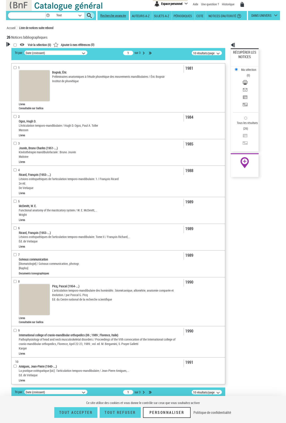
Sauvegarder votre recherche (35, 69)
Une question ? (210, 4)
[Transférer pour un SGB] (251, 83)
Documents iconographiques (30, 114)
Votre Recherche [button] (25, 51)
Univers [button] (16, 165)
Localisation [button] (19, 120)
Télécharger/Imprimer (247, 67)
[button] (48, 15)
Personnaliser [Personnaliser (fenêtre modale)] (166, 412)
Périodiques (183, 15)
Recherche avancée (113, 15)
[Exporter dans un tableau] (251, 78)
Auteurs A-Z (140, 15)
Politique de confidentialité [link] (212, 412)
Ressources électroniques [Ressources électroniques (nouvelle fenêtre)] (242, 141)
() (131, 44)
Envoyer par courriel (246, 72)
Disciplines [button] (19, 172)
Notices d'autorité (222, 15)
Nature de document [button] (25, 93)
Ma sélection (241, 59)
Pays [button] (14, 179)
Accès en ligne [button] (21, 85)
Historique (228, 4)
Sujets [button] (15, 150)
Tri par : (76, 53)
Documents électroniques (28, 107)
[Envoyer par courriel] (251, 72)
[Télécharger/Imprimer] (251, 67)
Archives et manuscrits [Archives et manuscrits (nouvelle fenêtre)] (240, 137)
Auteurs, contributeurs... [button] (28, 127)
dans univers (261, 16)
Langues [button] (17, 135)
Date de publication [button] (24, 142)
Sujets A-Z (161, 15)
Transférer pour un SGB (248, 83)
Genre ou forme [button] (21, 157)
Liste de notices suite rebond (36, 28)
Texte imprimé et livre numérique (33, 100)
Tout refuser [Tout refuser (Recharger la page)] (120, 412)
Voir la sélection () (96, 45)
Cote (199, 15)
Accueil (11, 28)
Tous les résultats (244, 95)
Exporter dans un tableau (249, 78)
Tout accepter (76, 412)
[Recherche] (27, 15)
